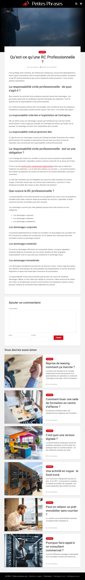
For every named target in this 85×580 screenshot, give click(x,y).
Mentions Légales (35, 576)
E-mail (33, 335)
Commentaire (13, 308)
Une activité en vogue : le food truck (62, 472)
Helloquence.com (73, 576)
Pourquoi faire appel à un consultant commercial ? (60, 546)
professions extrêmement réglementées (37, 166)
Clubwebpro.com (59, 576)
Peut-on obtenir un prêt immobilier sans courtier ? (62, 510)
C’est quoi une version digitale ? (60, 437)
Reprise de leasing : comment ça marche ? (60, 365)
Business (42, 52)
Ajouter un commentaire (49, 67)
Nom (11, 335)
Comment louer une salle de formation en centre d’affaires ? (62, 403)
